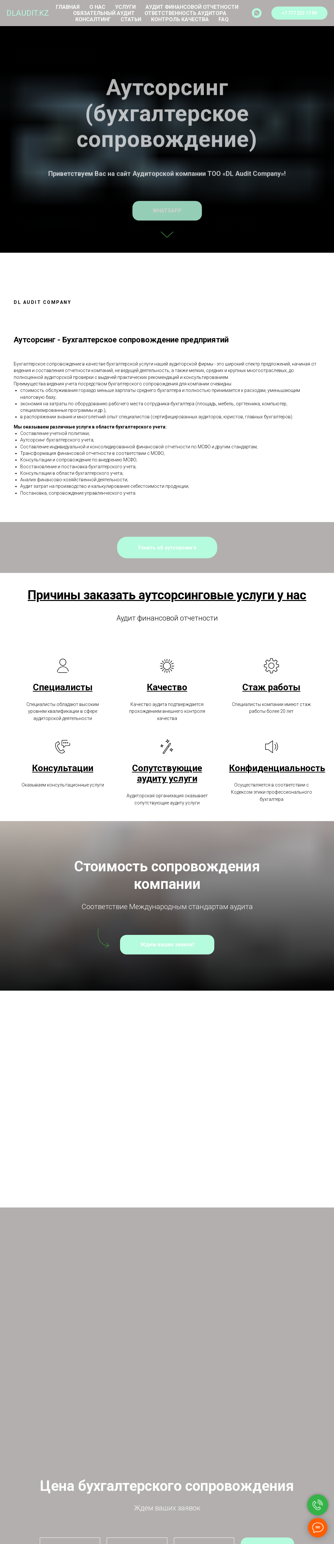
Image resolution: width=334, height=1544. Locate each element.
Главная (68, 7)
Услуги (125, 7)
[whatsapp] (257, 13)
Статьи (131, 19)
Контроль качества (180, 19)
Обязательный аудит (104, 13)
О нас (97, 7)
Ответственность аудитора (185, 13)
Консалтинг (93, 19)
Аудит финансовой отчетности (191, 7)
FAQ (224, 19)
